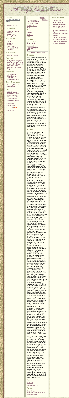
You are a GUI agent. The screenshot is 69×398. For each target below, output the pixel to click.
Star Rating (11, 46)
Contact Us (10, 110)
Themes (10, 49)
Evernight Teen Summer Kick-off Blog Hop (14, 67)
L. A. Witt (30, 383)
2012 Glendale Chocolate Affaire (13, 92)
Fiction (9, 33)
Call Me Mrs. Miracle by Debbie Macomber (59, 38)
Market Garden (30, 33)
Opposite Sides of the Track (36, 392)
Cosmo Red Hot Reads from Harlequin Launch (15, 63)
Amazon (44, 20)
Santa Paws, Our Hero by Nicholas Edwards (59, 42)
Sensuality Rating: (31, 47)
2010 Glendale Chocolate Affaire (13, 96)
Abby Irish (10, 77)
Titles (9, 41)
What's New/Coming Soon (11, 104)
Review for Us (12, 25)
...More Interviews (13, 79)
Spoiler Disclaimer (37, 53)
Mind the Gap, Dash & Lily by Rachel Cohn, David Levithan (60, 33)
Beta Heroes (31, 391)
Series (9, 45)
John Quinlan (12, 74)
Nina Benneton (12, 76)
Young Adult (11, 36)
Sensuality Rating (13, 48)
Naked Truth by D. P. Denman (58, 21)
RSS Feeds (10, 108)
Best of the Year (12, 55)
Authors (10, 43)
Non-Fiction (11, 34)
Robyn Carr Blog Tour (14, 61)
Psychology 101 (32, 394)
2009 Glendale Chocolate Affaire (13, 99)
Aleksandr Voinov (33, 385)
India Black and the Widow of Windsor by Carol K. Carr (59, 26)
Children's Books (13, 31)
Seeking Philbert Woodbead (13, 85)
